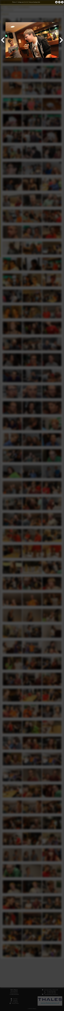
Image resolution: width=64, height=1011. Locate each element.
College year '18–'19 (23, 2)
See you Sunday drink (34, 2)
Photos (14, 2)
